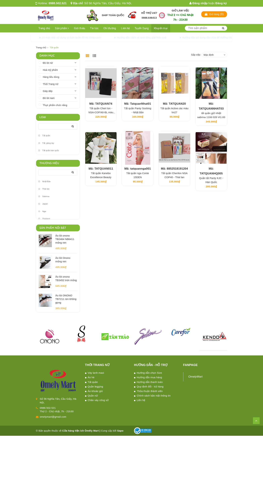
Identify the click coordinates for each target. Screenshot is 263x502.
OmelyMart (195, 376)
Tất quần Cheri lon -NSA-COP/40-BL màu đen (100, 112)
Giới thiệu (79, 28)
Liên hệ (125, 28)
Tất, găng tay (46, 143)
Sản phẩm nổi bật (52, 227)
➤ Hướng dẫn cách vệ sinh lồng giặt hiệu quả (140, 37)
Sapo (120, 430)
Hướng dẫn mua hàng (149, 377)
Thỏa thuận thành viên (150, 391)
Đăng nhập (198, 3)
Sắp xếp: (196, 54)
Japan (43, 204)
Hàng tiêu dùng (51, 77)
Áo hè (91, 377)
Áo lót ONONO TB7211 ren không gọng (65, 299)
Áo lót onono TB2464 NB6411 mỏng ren (64, 239)
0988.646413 (149, 17)
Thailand (44, 219)
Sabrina (44, 196)
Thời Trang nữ (50, 84)
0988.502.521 (58, 3)
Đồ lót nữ (48, 63)
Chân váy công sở (98, 400)
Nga (42, 211)
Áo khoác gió (95, 391)
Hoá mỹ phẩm (50, 70)
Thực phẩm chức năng (55, 105)
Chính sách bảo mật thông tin (154, 395)
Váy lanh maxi (96, 372)
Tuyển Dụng (142, 28)
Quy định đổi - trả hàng (150, 386)
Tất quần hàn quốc (49, 150)
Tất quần (44, 136)
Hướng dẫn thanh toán (150, 382)
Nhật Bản (45, 181)
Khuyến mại (161, 28)
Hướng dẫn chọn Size (149, 372)
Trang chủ (44, 28)
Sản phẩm (62, 28)
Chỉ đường (109, 28)
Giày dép (47, 91)
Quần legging (95, 386)
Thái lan (44, 189)
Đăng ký (221, 3)
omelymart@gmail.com (53, 416)
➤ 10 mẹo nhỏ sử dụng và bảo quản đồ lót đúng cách (70, 37)
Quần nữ (93, 395)
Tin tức (94, 28)
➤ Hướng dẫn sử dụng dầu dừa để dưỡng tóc (205, 37)
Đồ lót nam (49, 98)
